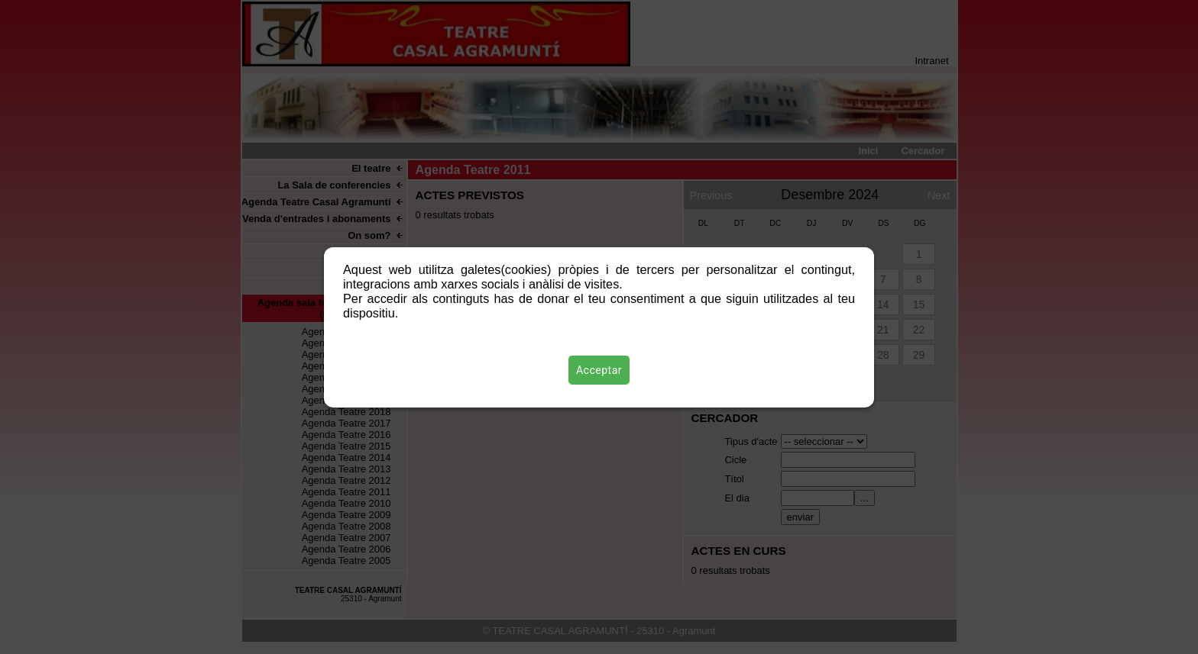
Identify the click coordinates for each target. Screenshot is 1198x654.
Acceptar (599, 370)
